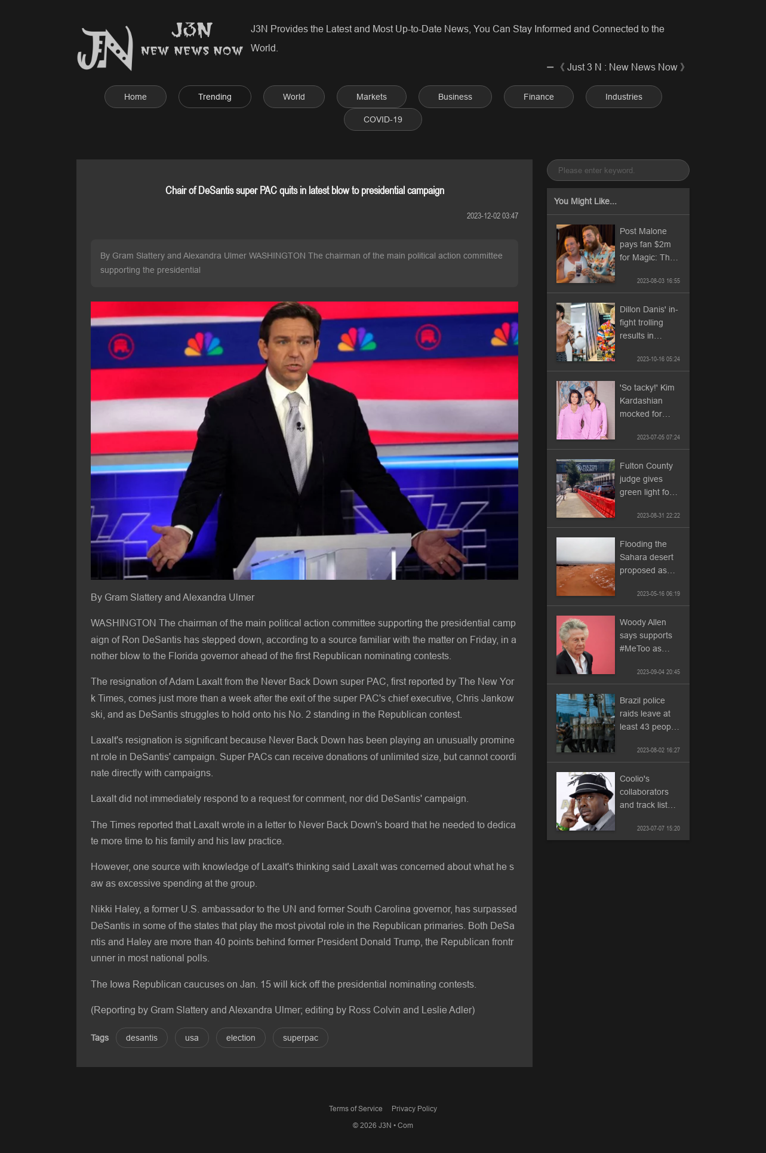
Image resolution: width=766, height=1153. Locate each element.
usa (192, 1038)
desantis (142, 1038)
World (294, 97)
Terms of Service (356, 1108)
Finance (539, 97)
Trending (215, 97)
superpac (300, 1038)
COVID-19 (383, 119)
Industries (623, 97)
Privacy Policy (414, 1108)
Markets (371, 97)
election (241, 1038)
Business (455, 97)
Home (135, 97)
